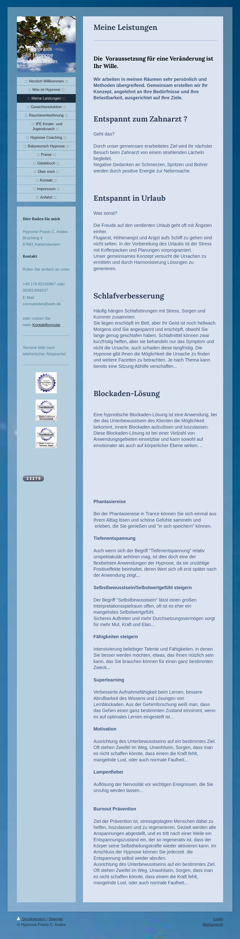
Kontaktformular (46, 325)
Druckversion (31, 919)
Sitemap (56, 919)
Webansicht (212, 924)
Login (218, 919)
